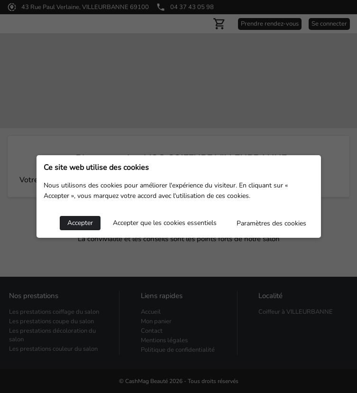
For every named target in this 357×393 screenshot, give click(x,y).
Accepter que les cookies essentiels (165, 222)
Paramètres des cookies (271, 223)
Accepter (80, 222)
